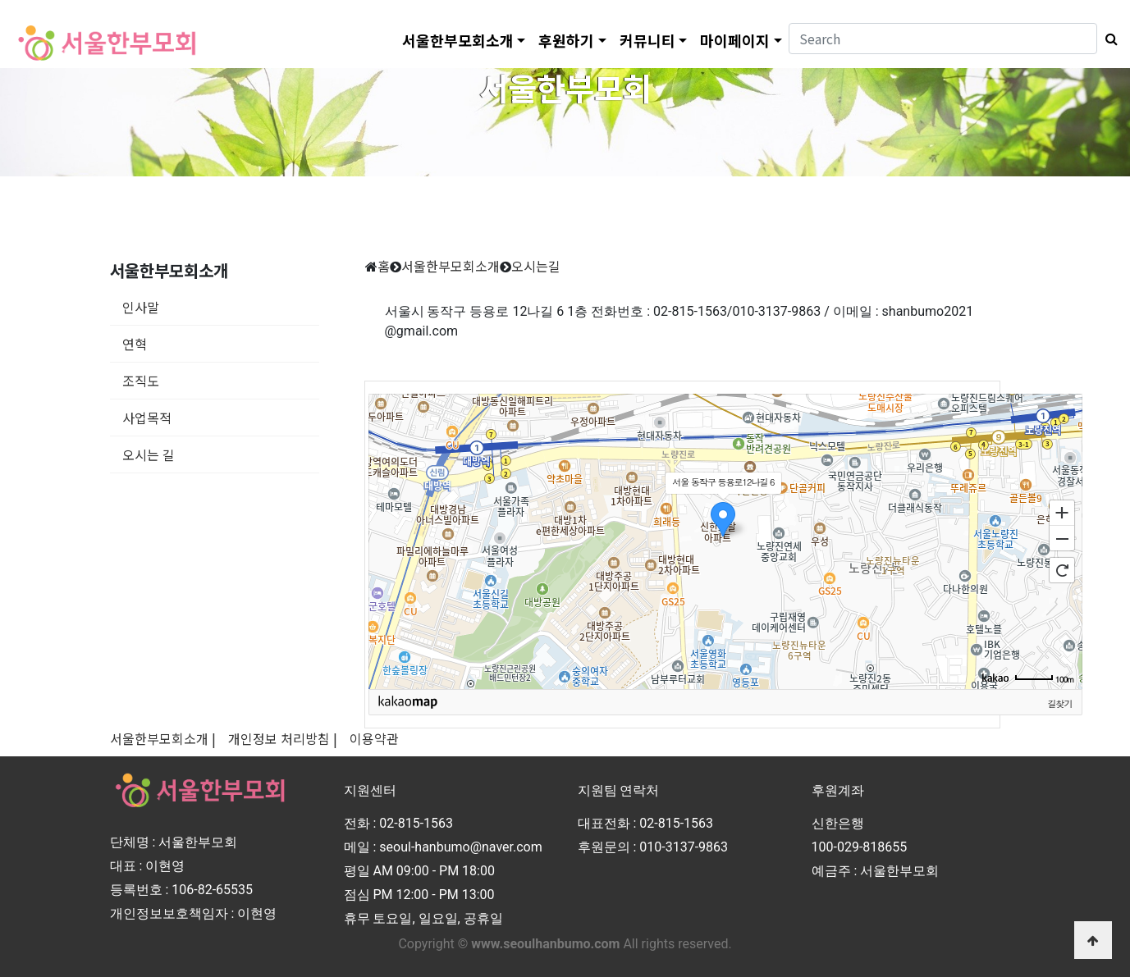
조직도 (140, 380)
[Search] (943, 38)
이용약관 (374, 738)
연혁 (134, 344)
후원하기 (566, 40)
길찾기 (1060, 703)
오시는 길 (148, 454)
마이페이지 (735, 40)
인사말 (140, 307)
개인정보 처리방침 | (282, 738)
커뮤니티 (647, 40)
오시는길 (535, 266)
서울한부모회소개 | (163, 738)
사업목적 (147, 417)
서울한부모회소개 (458, 40)
